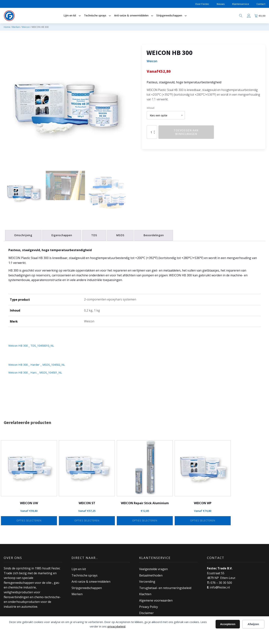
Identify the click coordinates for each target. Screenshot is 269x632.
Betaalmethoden (151, 574)
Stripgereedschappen (87, 587)
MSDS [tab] (124, 234)
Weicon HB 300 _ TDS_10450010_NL (33, 344)
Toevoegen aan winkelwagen (186, 132)
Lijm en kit (79, 568)
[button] (23, 193)
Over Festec (202, 4)
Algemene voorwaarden (156, 599)
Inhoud (150, 108)
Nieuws (221, 4)
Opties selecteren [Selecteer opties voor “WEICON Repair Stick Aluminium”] (144, 519)
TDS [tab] (97, 234)
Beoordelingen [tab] (158, 234)
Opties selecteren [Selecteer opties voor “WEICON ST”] (86, 519)
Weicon (26, 27)
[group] (65, 106)
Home (7, 27)
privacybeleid (116, 626)
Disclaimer (146, 612)
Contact (260, 4)
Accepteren (227, 624)
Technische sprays (85, 574)
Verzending (147, 580)
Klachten (145, 593)
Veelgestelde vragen (153, 568)
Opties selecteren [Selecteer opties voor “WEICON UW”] (28, 519)
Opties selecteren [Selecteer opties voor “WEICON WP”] (202, 519)
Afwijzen (253, 624)
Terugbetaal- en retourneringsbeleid (165, 587)
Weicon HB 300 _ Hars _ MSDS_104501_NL (37, 371)
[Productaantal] (152, 132)
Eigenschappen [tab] (63, 234)
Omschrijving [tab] (24, 234)
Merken (16, 27)
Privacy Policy (148, 606)
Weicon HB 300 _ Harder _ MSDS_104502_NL (39, 363)
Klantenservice (240, 4)
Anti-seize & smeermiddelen (91, 580)
